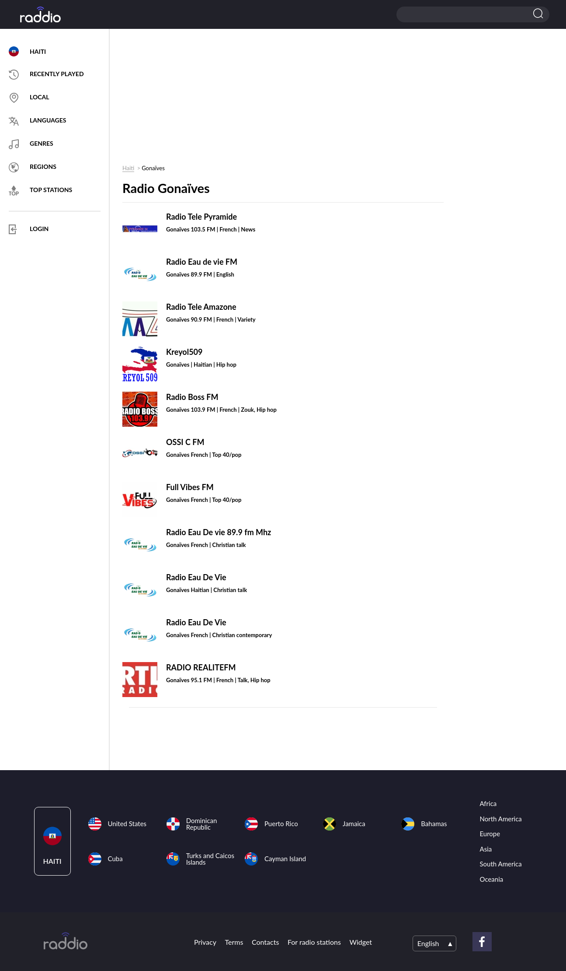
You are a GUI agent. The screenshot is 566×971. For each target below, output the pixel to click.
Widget (360, 942)
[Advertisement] (279, 99)
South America (501, 864)
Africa (488, 803)
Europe (490, 834)
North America (501, 819)
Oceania (491, 879)
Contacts (265, 942)
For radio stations (314, 942)
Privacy (205, 942)
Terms (234, 942)
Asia (486, 849)
